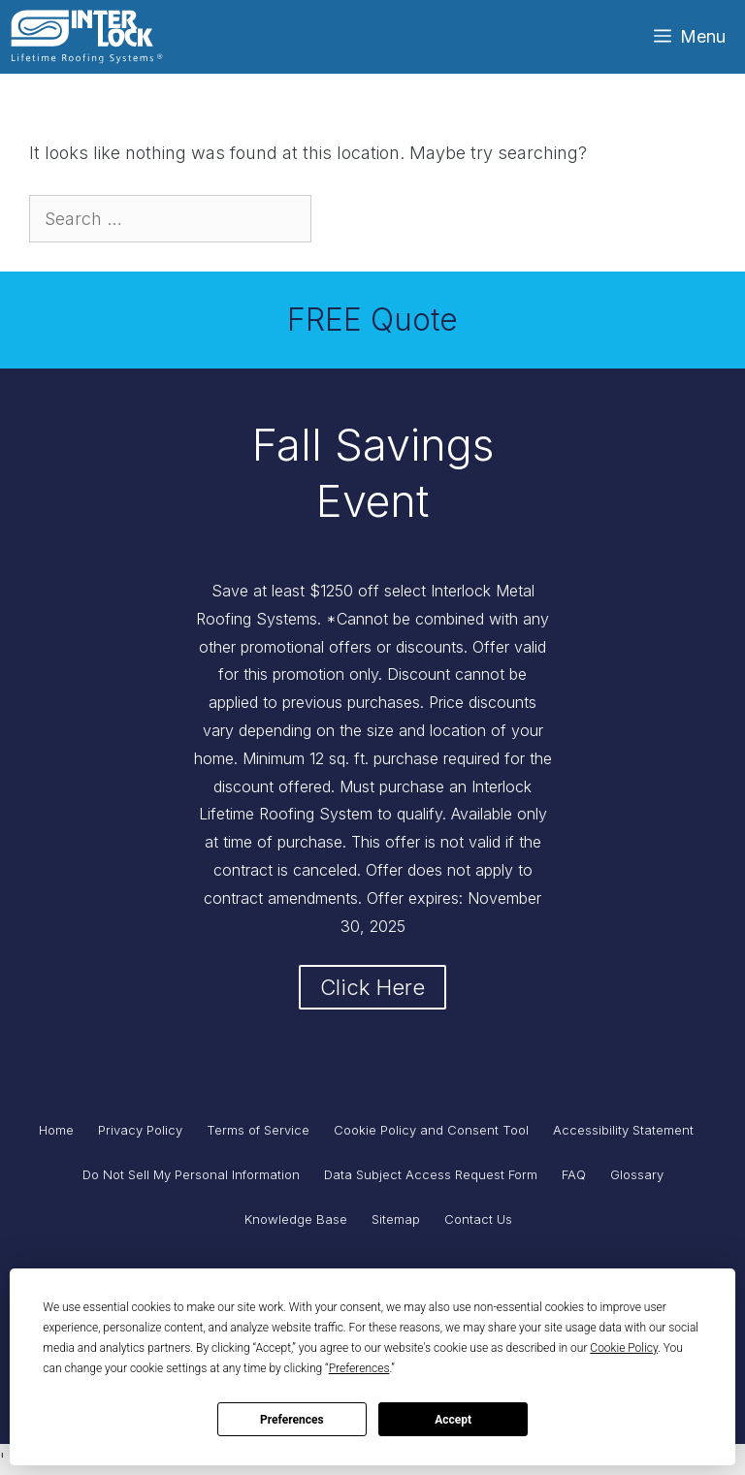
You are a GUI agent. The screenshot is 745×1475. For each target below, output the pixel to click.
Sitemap (396, 1219)
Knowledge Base (295, 1219)
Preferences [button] (359, 1368)
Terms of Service (258, 1130)
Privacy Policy (140, 1130)
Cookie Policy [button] (624, 1348)
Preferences (292, 1420)
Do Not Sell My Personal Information (191, 1174)
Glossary (637, 1174)
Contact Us (478, 1219)
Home (56, 1130)
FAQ (574, 1174)
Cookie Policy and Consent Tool (431, 1130)
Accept (453, 1420)
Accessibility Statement (623, 1130)
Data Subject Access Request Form (430, 1174)
